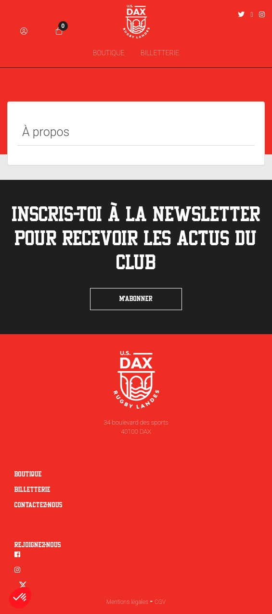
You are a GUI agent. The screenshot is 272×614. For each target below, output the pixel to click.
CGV (160, 602)
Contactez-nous (38, 505)
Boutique (28, 474)
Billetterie (32, 490)
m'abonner (136, 299)
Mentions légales (127, 602)
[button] (20, 597)
